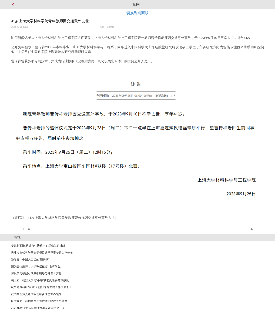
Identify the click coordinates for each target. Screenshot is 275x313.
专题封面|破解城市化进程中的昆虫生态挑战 (38, 245)
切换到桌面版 (137, 13)
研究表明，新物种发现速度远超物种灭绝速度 (39, 300)
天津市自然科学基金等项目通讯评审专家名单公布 (42, 252)
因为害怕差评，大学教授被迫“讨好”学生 (36, 266)
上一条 (26, 229)
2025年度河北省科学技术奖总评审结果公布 (38, 308)
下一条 (249, 229)
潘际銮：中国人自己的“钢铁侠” (30, 259)
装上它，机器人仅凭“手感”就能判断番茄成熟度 (40, 280)
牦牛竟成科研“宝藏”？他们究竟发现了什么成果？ (41, 287)
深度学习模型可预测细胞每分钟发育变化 (36, 273)
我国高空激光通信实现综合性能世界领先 (36, 294)
